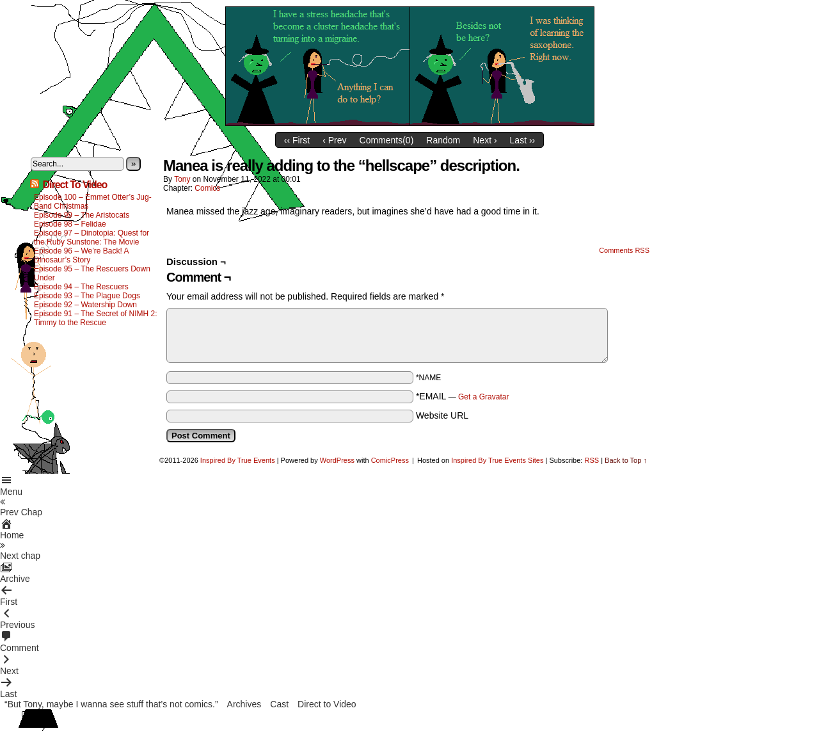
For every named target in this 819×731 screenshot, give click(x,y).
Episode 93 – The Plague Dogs (87, 295)
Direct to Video (327, 704)
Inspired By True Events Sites (497, 460)
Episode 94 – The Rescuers (81, 286)
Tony (182, 179)
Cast (279, 704)
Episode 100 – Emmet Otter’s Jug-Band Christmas (93, 202)
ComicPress (390, 460)
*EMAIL (462, 396)
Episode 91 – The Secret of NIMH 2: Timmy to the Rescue (95, 318)
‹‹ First (297, 140)
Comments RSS (624, 250)
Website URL (442, 415)
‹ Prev (334, 140)
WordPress (337, 460)
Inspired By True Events (237, 460)
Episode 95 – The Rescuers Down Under (92, 273)
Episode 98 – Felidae (70, 224)
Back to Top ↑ (626, 460)
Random (443, 140)
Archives (244, 704)
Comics (207, 188)
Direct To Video (74, 184)
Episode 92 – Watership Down (85, 304)
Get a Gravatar (483, 396)
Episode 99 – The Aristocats (81, 215)
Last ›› (523, 140)
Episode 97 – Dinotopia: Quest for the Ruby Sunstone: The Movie (91, 237)
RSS (591, 460)
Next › (485, 140)
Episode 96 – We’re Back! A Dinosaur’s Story (81, 255)
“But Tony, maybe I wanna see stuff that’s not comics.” (111, 704)
